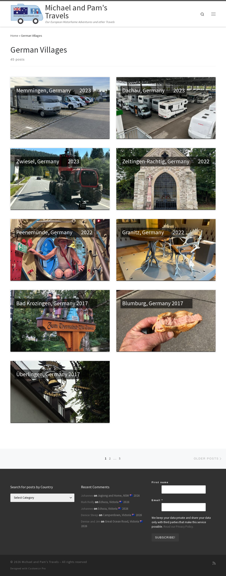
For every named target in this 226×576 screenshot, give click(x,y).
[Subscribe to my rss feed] (214, 563)
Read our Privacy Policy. (179, 526)
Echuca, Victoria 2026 (114, 502)
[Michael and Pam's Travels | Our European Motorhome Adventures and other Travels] (26, 13)
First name (160, 482)
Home (14, 36)
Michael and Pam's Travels (40, 562)
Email (157, 500)
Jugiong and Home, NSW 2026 (119, 496)
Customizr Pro (37, 568)
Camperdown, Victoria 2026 (122, 515)
